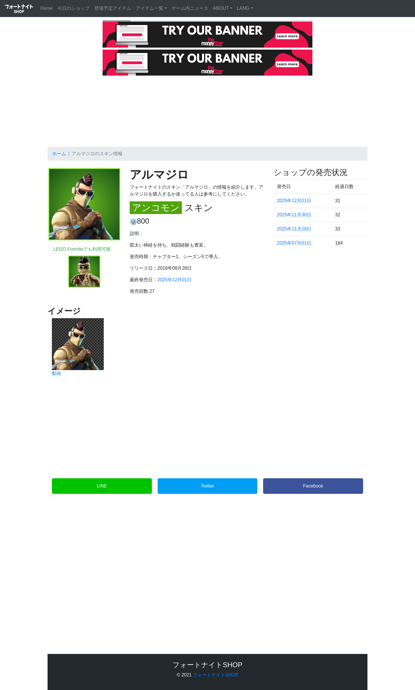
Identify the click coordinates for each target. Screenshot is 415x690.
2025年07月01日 (294, 243)
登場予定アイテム (112, 8)
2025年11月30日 (294, 214)
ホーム (59, 153)
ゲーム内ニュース (189, 8)
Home (47, 8)
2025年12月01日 (174, 279)
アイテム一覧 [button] (149, 8)
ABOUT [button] (221, 8)
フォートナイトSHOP (215, 674)
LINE (102, 485)
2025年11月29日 (294, 228)
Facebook (313, 485)
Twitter (207, 485)
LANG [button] (243, 8)
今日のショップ (73, 8)
